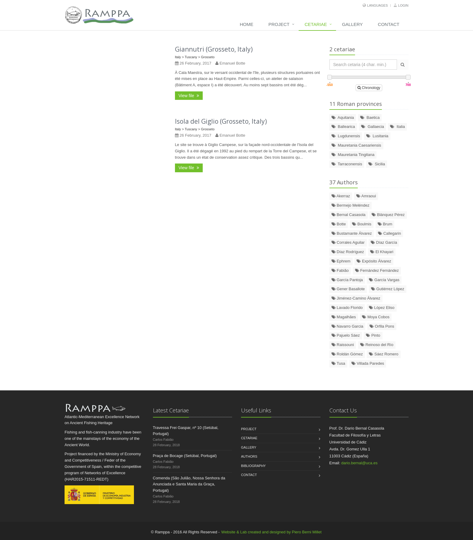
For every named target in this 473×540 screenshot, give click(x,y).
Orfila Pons (382, 326)
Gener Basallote (348, 289)
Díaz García (384, 242)
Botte (339, 224)
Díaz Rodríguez (348, 251)
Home (246, 24)
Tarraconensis (347, 164)
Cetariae (316, 24)
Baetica (370, 117)
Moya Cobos (375, 317)
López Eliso (382, 307)
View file (189, 95)
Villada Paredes (367, 363)
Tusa (338, 363)
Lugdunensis (346, 136)
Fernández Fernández (377, 270)
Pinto (373, 335)
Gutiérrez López (387, 289)
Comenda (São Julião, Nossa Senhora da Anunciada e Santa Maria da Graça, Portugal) (189, 484)
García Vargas (384, 280)
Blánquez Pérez (388, 214)
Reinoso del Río (376, 344)
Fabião (340, 270)
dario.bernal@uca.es (359, 463)
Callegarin (389, 233)
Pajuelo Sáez (346, 335)
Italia (397, 126)
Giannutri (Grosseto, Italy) (214, 49)
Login (403, 5)
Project (279, 24)
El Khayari (381, 251)
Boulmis (361, 224)
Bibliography (253, 466)
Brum (385, 224)
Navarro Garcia (347, 326)
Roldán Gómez (347, 354)
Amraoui (366, 196)
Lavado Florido (347, 307)
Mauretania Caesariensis (356, 145)
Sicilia (376, 164)
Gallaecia (372, 126)
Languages (377, 5)
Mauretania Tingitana (353, 154)
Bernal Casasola (349, 214)
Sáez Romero (383, 354)
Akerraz (341, 196)
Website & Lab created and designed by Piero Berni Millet (271, 532)
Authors (249, 456)
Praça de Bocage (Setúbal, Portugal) (185, 455)
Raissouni (343, 344)
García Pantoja (347, 280)
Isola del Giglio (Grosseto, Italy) (221, 121)
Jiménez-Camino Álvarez (356, 298)
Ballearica (343, 126)
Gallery (352, 24)
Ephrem (341, 261)
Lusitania (377, 136)
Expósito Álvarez (374, 261)
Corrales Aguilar (348, 242)
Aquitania (343, 117)
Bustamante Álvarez (352, 233)
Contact (388, 24)
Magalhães (344, 317)
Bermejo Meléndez (351, 205)
